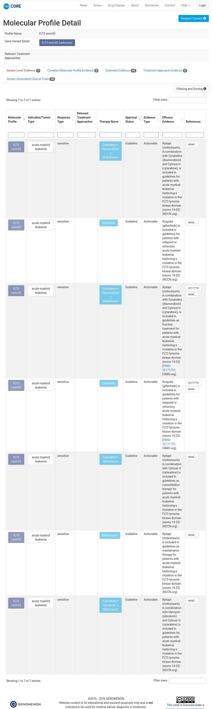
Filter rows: (161, 99)
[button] (23, 119)
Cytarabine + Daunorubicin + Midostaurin (110, 151)
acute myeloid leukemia (41, 147)
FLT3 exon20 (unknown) (57, 42)
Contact (170, 5)
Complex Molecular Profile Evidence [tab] (73, 71)
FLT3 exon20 (16, 147)
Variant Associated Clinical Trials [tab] (30, 79)
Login (202, 5)
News (83, 5)
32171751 (193, 288)
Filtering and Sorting (191, 89)
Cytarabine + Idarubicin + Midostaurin (110, 605)
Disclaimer (152, 5)
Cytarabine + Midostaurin (110, 459)
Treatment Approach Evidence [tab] (165, 71)
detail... (192, 144)
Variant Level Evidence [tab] (23, 71)
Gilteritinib (108, 223)
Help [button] (185, 5)
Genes (98, 5)
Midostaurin (110, 535)
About (135, 5)
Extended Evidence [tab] (121, 71)
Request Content (193, 18)
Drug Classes (116, 5)
